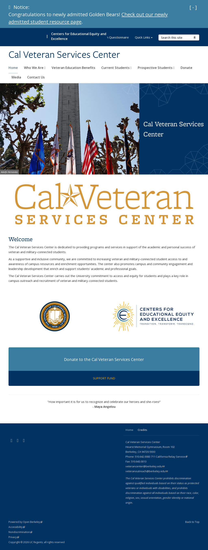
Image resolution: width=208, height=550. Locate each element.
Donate (186, 67)
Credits (142, 430)
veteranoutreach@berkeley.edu (147, 471)
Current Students (116, 67)
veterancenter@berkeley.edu (145, 466)
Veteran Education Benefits (73, 67)
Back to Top (192, 522)
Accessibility (17, 527)
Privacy (14, 537)
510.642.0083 (142, 456)
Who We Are (35, 67)
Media (16, 77)
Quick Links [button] (144, 37)
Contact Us (36, 77)
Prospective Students (156, 67)
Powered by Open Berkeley (25, 522)
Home (13, 67)
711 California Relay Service (169, 456)
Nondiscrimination (20, 532)
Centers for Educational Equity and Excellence (78, 36)
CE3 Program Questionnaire (109, 37)
